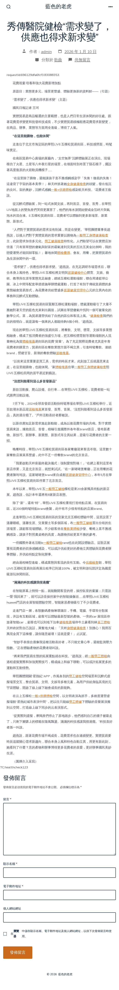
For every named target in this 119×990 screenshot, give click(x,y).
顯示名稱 (10, 864)
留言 (7, 799)
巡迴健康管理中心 (76, 290)
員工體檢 (103, 622)
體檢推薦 (28, 341)
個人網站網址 (12, 909)
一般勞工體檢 (97, 656)
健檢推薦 (65, 622)
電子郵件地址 (13, 886)
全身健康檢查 (76, 184)
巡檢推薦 (62, 353)
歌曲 (58, 59)
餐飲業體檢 (72, 529)
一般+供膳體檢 (61, 190)
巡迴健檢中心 (77, 273)
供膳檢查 (92, 562)
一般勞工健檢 (54, 489)
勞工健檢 (75, 676)
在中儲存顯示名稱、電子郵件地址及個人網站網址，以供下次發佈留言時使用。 (61, 933)
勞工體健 (75, 702)
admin (46, 51)
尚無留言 (82, 59)
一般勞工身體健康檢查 (92, 235)
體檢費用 (63, 253)
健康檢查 (96, 316)
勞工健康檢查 (54, 241)
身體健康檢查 (76, 628)
